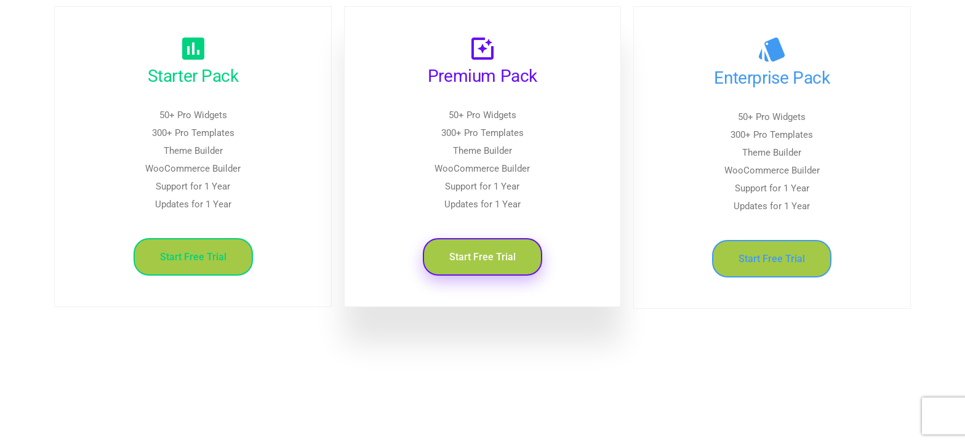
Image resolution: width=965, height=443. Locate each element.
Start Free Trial (193, 257)
